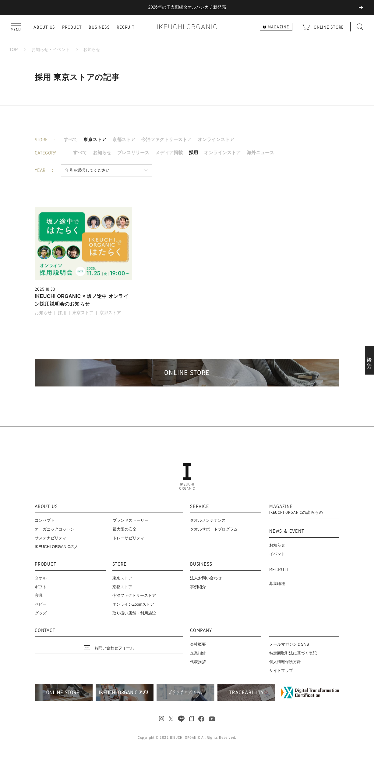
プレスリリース (133, 152)
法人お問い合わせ (206, 578)
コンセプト (45, 520)
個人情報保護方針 (285, 661)
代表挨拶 (198, 661)
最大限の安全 (124, 529)
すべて (70, 139)
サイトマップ (281, 670)
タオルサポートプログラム (214, 529)
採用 (193, 152)
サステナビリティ (50, 538)
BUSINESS (99, 27)
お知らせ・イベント (50, 49)
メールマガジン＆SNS (289, 644)
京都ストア (123, 139)
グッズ (41, 613)
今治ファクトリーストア (166, 139)
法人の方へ (369, 360)
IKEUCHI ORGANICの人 (56, 546)
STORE (119, 564)
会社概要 (198, 644)
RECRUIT (125, 27)
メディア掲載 (169, 152)
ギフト (41, 587)
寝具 (39, 595)
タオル (41, 578)
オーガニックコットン (54, 529)
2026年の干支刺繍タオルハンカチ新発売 (187, 7)
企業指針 (198, 653)
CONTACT (45, 630)
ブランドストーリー (130, 520)
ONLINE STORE (329, 27)
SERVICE (199, 506)
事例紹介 (198, 587)
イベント (277, 554)
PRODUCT (72, 27)
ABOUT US (44, 27)
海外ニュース (260, 152)
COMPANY (201, 630)
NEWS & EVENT (286, 531)
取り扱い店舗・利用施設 (134, 613)
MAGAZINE (296, 509)
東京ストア (94, 139)
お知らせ (102, 152)
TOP (13, 49)
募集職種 (277, 583)
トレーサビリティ (128, 538)
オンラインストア (216, 139)
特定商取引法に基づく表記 (293, 653)
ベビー (41, 604)
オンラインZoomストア (133, 604)
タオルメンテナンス (208, 520)
